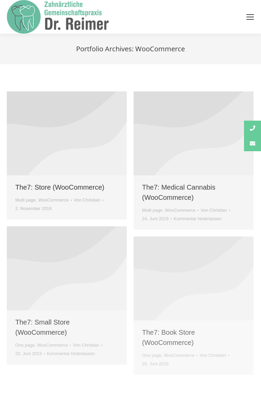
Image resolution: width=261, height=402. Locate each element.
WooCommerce (53, 200)
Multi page (25, 200)
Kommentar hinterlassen (198, 218)
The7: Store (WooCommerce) (59, 187)
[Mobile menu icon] (250, 17)
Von (87, 200)
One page (25, 345)
